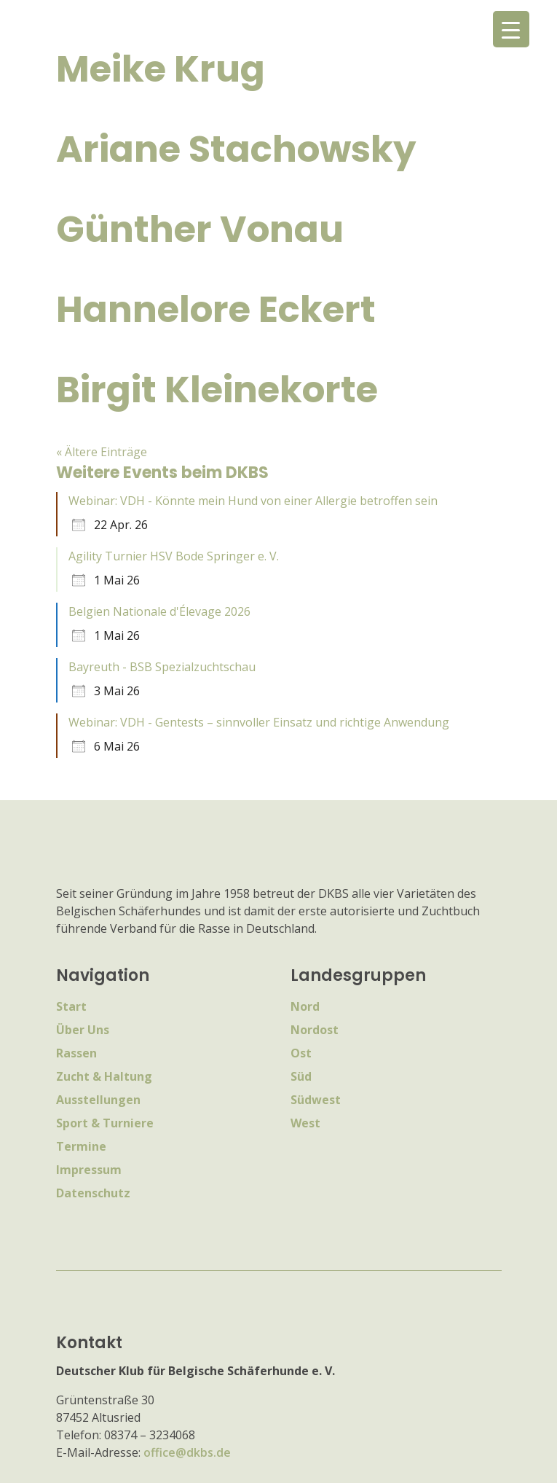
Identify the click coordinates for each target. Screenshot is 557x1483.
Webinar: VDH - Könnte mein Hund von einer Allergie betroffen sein (253, 501)
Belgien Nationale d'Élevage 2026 (159, 611)
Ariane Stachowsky (236, 149)
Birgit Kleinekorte (217, 389)
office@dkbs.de (187, 1452)
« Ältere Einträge (101, 452)
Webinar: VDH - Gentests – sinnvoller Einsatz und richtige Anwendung (258, 722)
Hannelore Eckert (216, 309)
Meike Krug (160, 69)
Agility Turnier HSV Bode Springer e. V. (173, 556)
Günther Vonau (200, 229)
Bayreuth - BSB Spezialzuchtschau (162, 667)
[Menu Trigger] (511, 29)
